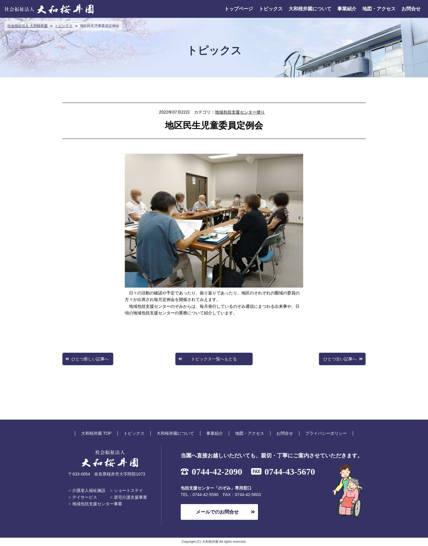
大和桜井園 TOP (96, 433)
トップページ (238, 8)
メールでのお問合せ (217, 511)
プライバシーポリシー (326, 433)
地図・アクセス (379, 8)
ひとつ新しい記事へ (90, 359)
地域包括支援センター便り (240, 112)
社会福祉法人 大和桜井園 (27, 26)
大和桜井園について (310, 8)
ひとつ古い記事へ (340, 359)
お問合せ (411, 8)
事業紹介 (346, 8)
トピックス (271, 8)
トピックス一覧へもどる (214, 359)
